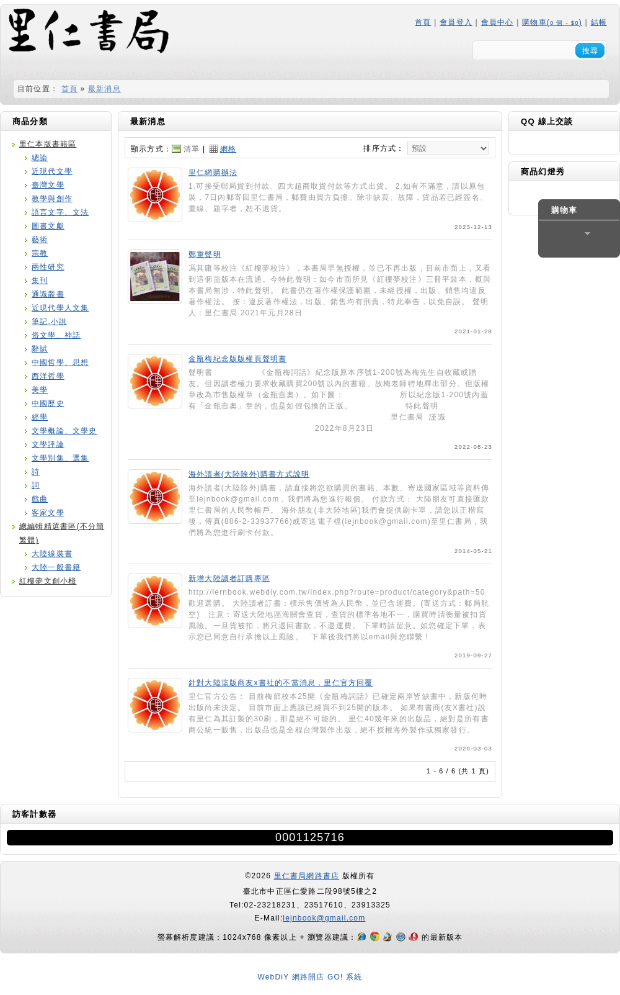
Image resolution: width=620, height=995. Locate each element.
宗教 (40, 253)
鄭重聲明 (204, 254)
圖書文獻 (48, 226)
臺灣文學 (48, 185)
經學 (40, 417)
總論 (40, 157)
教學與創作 (52, 198)
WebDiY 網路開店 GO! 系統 (309, 977)
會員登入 (456, 22)
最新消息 (104, 88)
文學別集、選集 (60, 458)
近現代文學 (52, 171)
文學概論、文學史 (64, 430)
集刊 (40, 280)
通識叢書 (48, 294)
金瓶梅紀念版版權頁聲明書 (237, 358)
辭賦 (40, 348)
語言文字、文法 (60, 212)
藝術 (40, 239)
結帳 (599, 22)
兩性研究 (48, 267)
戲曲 (40, 499)
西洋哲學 (48, 376)
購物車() (552, 22)
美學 (40, 389)
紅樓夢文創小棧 (47, 581)
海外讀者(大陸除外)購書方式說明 (248, 474)
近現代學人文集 (60, 308)
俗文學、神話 (56, 335)
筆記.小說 (49, 321)
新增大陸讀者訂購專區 (229, 578)
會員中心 (497, 22)
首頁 (423, 22)
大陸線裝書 (52, 553)
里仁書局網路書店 (307, 875)
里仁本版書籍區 (47, 144)
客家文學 (48, 512)
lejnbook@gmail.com (324, 918)
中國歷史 (48, 403)
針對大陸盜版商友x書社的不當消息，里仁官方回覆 (280, 682)
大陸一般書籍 (56, 567)
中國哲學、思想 (60, 362)
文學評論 (48, 444)
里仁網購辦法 (212, 172)
